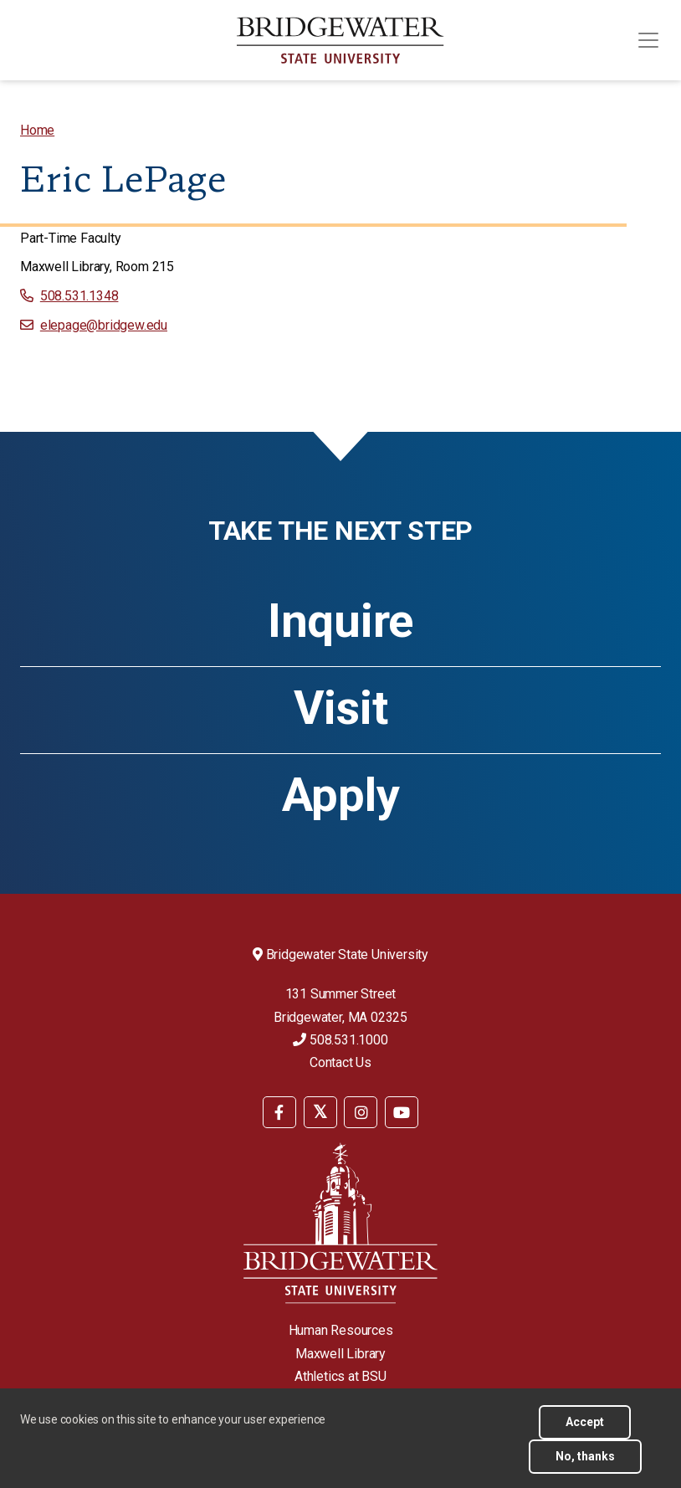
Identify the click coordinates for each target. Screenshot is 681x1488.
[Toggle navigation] (648, 40)
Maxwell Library (340, 1354)
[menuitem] (37, 130)
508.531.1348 (79, 296)
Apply (341, 795)
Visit (341, 708)
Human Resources (341, 1330)
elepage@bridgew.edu (103, 325)
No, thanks (585, 1456)
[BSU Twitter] (320, 1112)
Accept (585, 1422)
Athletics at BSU (340, 1376)
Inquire (340, 621)
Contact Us (340, 1062)
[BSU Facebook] (279, 1112)
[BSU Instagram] (360, 1112)
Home (37, 130)
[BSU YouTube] (401, 1112)
